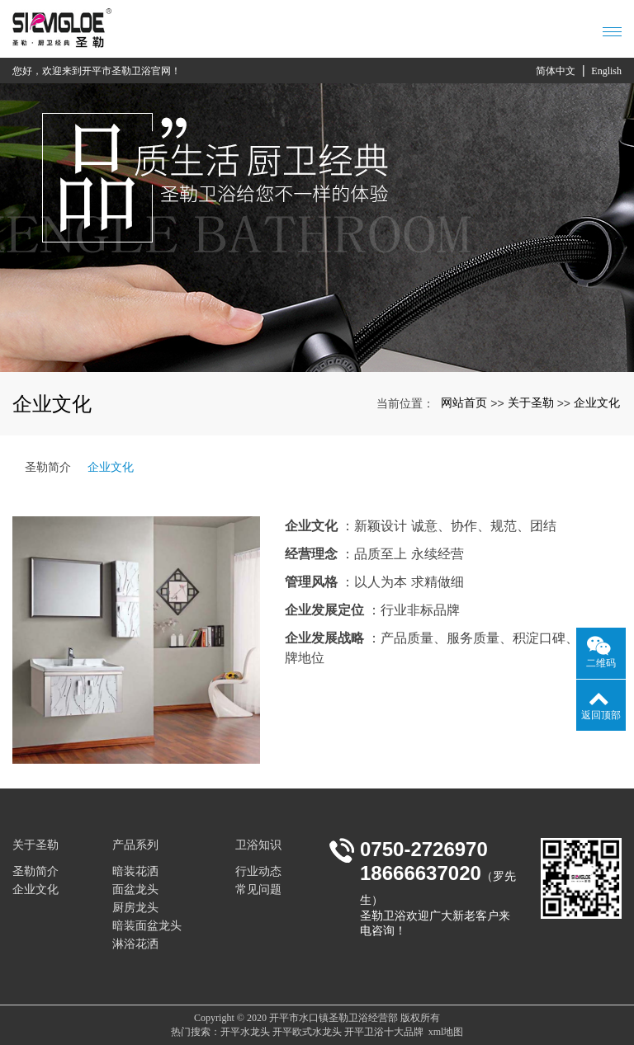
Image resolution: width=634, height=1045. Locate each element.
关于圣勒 (531, 402)
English (606, 71)
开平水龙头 (245, 1032)
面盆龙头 (135, 889)
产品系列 (135, 845)
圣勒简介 (48, 466)
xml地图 (446, 1032)
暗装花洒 (135, 871)
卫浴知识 (258, 845)
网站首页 (464, 402)
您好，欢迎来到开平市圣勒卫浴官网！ (96, 71)
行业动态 (258, 871)
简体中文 (555, 71)
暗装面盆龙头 (147, 926)
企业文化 (597, 402)
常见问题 (258, 889)
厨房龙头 (135, 907)
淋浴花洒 (135, 944)
